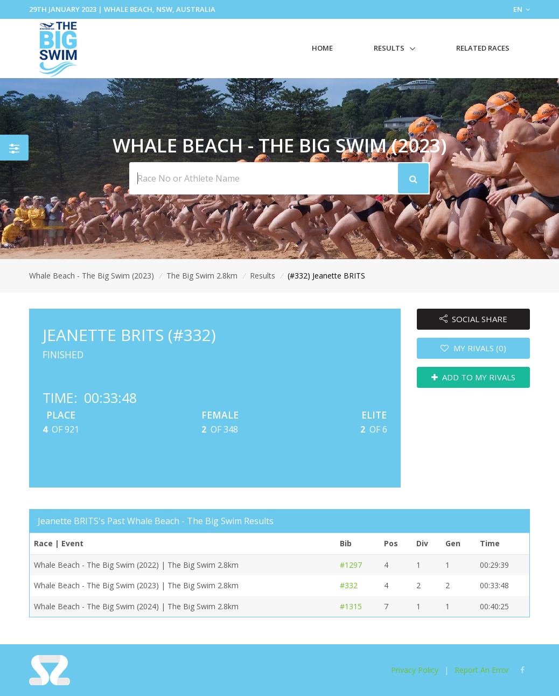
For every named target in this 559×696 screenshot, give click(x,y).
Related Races (482, 48)
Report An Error (482, 670)
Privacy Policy (414, 670)
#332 (349, 585)
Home (322, 48)
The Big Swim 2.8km (201, 275)
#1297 (351, 565)
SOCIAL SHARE (473, 319)
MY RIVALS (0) (473, 348)
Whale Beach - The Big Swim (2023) (91, 275)
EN (521, 9)
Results (389, 48)
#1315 (351, 606)
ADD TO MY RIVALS (473, 377)
